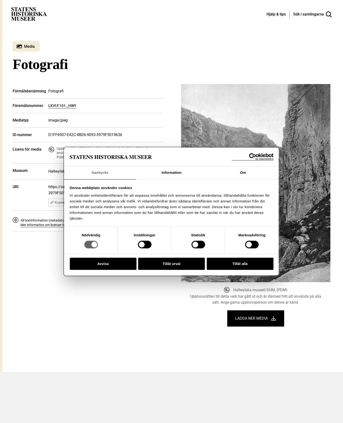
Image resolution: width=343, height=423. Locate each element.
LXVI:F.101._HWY (62, 106)
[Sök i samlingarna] (312, 14)
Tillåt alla (240, 264)
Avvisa (103, 264)
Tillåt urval (172, 264)
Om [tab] (243, 172)
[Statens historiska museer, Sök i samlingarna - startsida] (29, 13)
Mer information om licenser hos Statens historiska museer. (64, 225)
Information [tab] (171, 172)
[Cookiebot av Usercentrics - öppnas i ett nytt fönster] (252, 156)
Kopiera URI (61, 202)
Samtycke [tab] (100, 172)
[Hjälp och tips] (276, 14)
